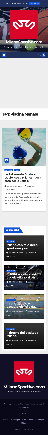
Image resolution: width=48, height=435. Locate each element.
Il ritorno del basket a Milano (22, 334)
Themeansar (24, 407)
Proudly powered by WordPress (16, 404)
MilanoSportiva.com (24, 42)
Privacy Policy (27, 429)
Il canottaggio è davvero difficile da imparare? (20, 307)
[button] (40, 55)
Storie (17, 170)
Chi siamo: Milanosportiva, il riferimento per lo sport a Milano (24, 421)
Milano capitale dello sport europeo (22, 246)
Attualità (8, 170)
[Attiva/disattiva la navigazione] (22, 55)
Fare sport (11, 270)
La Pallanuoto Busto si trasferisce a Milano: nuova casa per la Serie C (22, 177)
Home (24, 413)
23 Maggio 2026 (16, 253)
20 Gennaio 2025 (15, 186)
